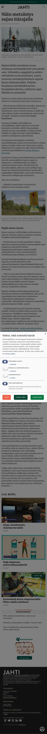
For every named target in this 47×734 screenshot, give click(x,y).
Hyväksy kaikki (37, 397)
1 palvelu (12, 378)
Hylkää (6, 397)
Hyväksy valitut (21, 397)
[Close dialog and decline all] (45, 333)
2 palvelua (12, 364)
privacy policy (10, 354)
